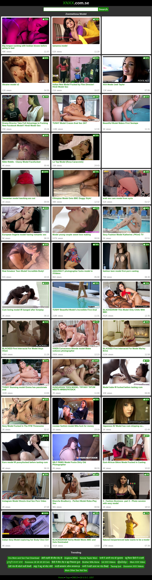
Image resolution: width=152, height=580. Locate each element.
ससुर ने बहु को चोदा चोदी (43, 566)
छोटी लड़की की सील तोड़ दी (52, 558)
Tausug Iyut (116, 566)
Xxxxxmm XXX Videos (133, 566)
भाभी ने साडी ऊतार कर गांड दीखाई (95, 566)
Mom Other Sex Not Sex (76, 570)
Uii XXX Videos (108, 562)
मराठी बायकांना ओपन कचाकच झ (67, 566)
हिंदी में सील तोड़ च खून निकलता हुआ (66, 562)
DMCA (75, 577)
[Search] (70, 9)
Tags (68, 577)
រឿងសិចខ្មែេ (123, 562)
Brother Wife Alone (90, 562)
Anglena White (71, 558)
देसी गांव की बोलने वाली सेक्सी (19, 566)
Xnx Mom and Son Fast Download (23, 558)
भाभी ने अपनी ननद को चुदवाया (111, 558)
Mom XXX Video (137, 562)
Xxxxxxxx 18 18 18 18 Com (37, 562)
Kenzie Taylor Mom (88, 558)
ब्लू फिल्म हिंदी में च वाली (134, 558)
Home (61, 577)
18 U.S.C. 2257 (87, 577)
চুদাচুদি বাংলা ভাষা (15, 562)
